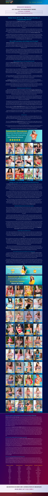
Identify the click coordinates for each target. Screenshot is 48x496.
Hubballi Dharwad (38, 472)
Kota (38, 466)
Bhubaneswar (38, 483)
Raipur (19, 483)
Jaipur (9, 476)
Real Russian (34, 2)
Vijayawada (19, 479)
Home (30, 2)
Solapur (38, 471)
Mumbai (10, 466)
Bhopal (29, 466)
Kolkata (10, 472)
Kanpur (10, 478)
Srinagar (19, 466)
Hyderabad (9, 470)
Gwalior (19, 477)
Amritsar (19, 470)
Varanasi (29, 483)
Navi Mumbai (19, 471)
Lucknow (10, 477)
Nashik (29, 476)
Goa (9, 479)
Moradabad (38, 476)
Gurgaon (38, 479)
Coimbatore (19, 478)
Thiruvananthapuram (38, 470)
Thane (10, 483)
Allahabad (19, 472)
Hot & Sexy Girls (39, 2)
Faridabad (29, 477)
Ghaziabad (28, 472)
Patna (28, 470)
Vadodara (29, 471)
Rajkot (29, 479)
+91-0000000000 (27, 11)
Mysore (38, 477)
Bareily (38, 478)
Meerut (29, 478)
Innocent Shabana (29, 493)
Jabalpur (19, 476)
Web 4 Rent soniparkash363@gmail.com (24, 13)
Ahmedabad (9, 471)
